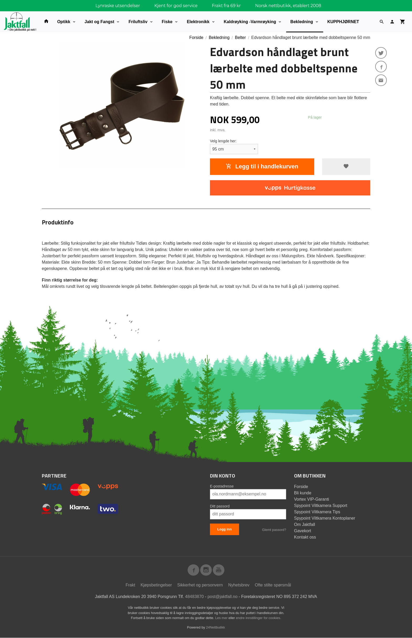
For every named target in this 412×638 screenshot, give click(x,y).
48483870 (194, 597)
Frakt (130, 585)
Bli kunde (302, 493)
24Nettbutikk (215, 627)
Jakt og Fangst (99, 21)
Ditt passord (220, 506)
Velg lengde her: (223, 141)
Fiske (167, 21)
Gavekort (302, 531)
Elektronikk (198, 21)
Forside (196, 37)
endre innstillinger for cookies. (258, 618)
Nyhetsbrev (238, 585)
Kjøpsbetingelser (156, 585)
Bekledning (301, 21)
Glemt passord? (274, 530)
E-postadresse (222, 486)
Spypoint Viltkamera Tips (317, 512)
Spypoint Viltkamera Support (320, 505)
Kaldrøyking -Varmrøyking (250, 21)
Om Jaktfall (304, 524)
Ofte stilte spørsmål (273, 585)
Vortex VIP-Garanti (311, 499)
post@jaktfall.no (223, 597)
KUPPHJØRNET (343, 21)
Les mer (222, 618)
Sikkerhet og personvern (200, 585)
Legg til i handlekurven (262, 166)
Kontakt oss (305, 537)
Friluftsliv (137, 21)
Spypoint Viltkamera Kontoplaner (324, 518)
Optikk (63, 21)
